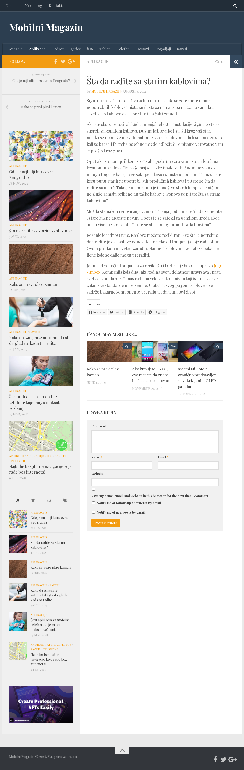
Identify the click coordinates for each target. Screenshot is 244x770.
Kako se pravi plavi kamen (33, 284)
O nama (11, 5)
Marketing (33, 5)
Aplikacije (37, 49)
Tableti (104, 49)
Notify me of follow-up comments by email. (129, 503)
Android (16, 49)
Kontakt (55, 5)
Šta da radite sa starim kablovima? (41, 231)
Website (97, 474)
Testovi (142, 49)
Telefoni (123, 49)
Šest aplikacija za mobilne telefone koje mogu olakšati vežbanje (35, 402)
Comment (98, 426)
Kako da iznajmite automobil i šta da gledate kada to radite (40, 340)
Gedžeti (58, 49)
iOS (90, 49)
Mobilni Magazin (46, 27)
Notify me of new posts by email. (121, 512)
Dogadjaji (162, 49)
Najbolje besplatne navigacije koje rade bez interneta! (40, 469)
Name (96, 457)
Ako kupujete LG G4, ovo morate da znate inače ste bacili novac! (151, 374)
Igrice (76, 49)
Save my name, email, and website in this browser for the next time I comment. (150, 496)
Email (163, 457)
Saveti (181, 49)
